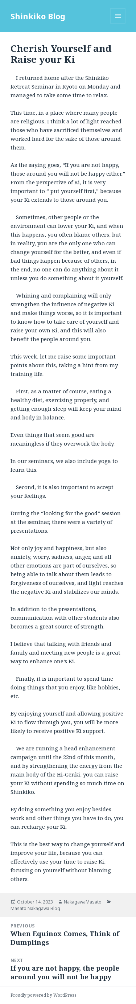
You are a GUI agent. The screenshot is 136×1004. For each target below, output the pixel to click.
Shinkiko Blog (38, 16)
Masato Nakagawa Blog (35, 908)
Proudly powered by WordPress (44, 995)
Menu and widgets (118, 23)
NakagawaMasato (83, 902)
